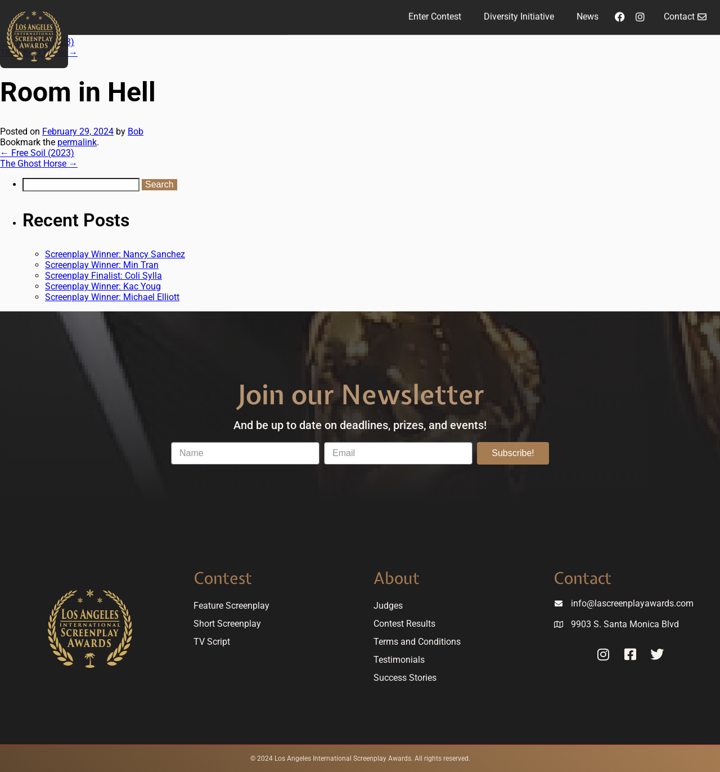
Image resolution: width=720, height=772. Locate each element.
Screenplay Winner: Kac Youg (103, 286)
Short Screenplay (227, 623)
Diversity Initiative (519, 13)
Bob (135, 131)
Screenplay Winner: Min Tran (102, 265)
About (397, 578)
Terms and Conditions (417, 641)
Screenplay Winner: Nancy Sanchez (115, 254)
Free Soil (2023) (37, 153)
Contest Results (404, 623)
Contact (582, 578)
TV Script (212, 641)
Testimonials (399, 659)
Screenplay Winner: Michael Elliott (112, 297)
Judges (388, 605)
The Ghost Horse (39, 163)
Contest (223, 578)
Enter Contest (434, 13)
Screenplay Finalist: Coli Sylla (103, 275)
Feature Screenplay (231, 605)
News (587, 13)
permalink (77, 142)
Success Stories (405, 677)
